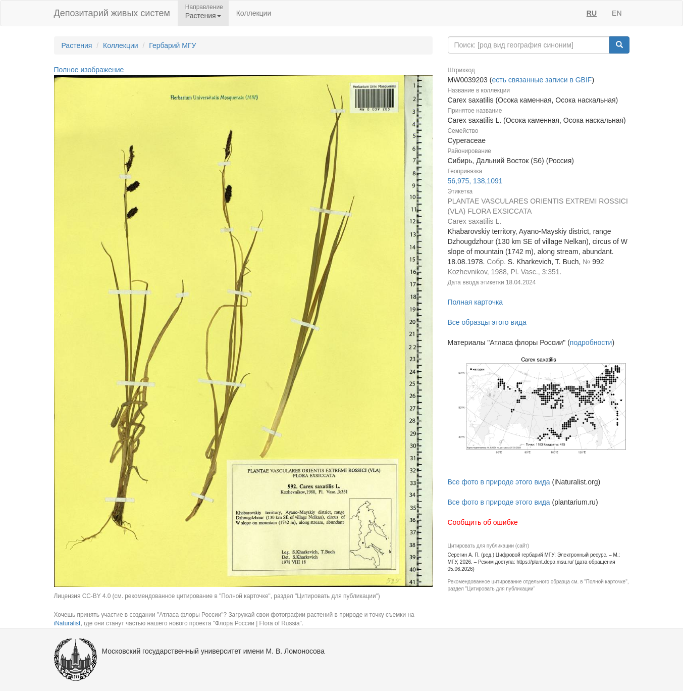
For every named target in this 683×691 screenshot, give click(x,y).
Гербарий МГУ (172, 45)
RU (592, 13)
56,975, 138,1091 (475, 181)
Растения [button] (203, 16)
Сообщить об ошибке (483, 522)
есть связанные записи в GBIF (542, 80)
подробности (591, 342)
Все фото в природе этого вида (499, 482)
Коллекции (254, 13)
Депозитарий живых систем (112, 13)
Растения (77, 45)
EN (616, 13)
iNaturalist (67, 623)
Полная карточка (475, 302)
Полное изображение (89, 70)
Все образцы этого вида (487, 322)
